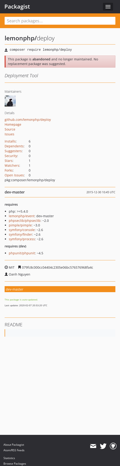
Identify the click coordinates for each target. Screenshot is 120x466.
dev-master (14, 289)
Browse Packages (14, 464)
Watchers (12, 165)
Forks (9, 170)
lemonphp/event (21, 216)
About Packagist (13, 445)
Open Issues (14, 175)
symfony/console (22, 230)
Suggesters (13, 151)
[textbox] (60, 21)
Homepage (13, 124)
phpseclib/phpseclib (24, 220)
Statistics (9, 458)
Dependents (14, 146)
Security (11, 156)
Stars (8, 160)
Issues (9, 134)
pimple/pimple (20, 225)
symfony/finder (20, 234)
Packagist (17, 6)
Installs (10, 141)
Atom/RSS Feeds (14, 450)
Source (10, 129)
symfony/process (22, 239)
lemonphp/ (21, 38)
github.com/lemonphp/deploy (28, 119)
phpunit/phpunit (22, 253)
